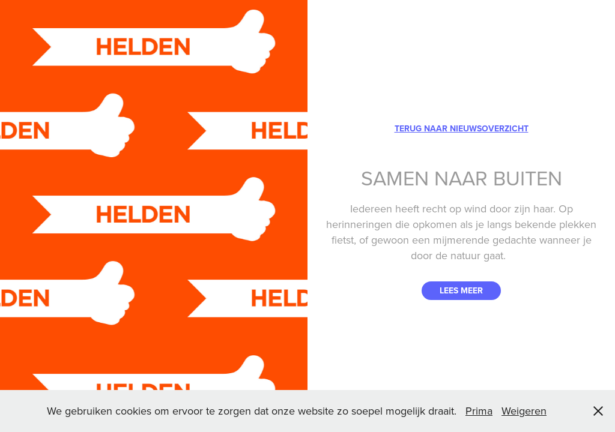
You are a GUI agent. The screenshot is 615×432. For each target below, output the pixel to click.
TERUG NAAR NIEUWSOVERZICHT (462, 128)
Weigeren (524, 410)
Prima (478, 410)
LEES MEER (461, 290)
